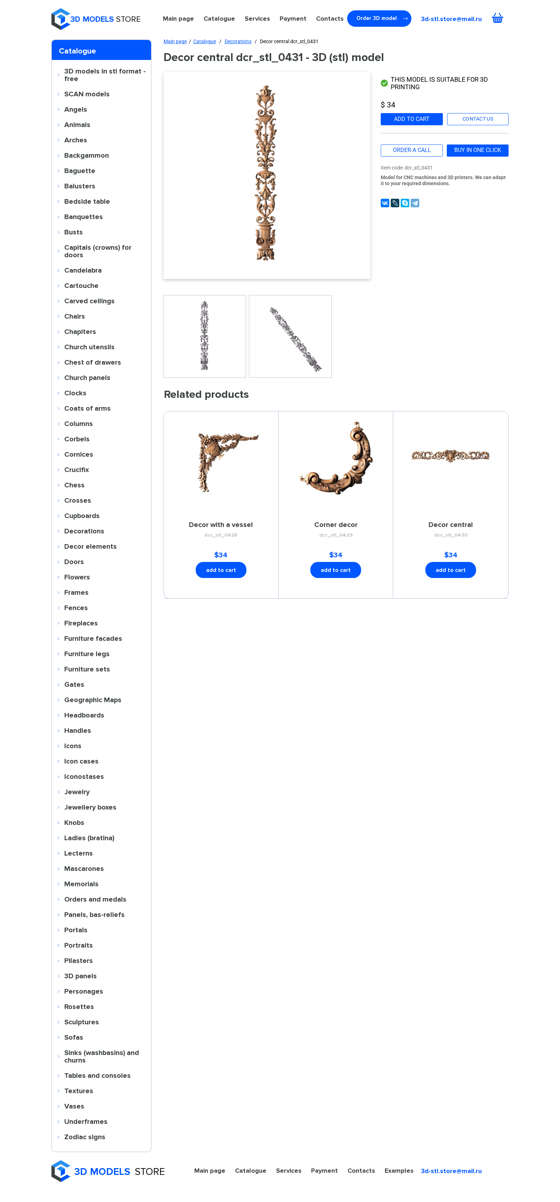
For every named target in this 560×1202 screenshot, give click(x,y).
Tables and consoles (97, 1075)
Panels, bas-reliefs (94, 914)
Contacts (330, 18)
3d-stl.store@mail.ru (451, 18)
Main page (178, 18)
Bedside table (87, 201)
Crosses (77, 500)
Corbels (77, 439)
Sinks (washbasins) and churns (101, 1056)
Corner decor (336, 530)
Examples (399, 1170)
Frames (76, 592)
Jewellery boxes (90, 807)
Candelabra (83, 270)
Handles (77, 730)
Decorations (84, 531)
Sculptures (81, 1022)
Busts (73, 232)
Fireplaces (81, 623)
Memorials (81, 884)
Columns (78, 423)
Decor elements (90, 546)
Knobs (74, 822)
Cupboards (82, 515)
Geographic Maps (92, 700)
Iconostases (84, 776)
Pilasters (78, 960)
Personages (83, 991)
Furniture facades (93, 638)
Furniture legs (87, 654)
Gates (74, 684)
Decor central (451, 530)
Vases (74, 1106)
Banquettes (83, 216)
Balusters (79, 186)
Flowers (77, 577)
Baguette (79, 170)
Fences (76, 608)
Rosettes (79, 1006)
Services (257, 18)
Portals (76, 930)
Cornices (78, 454)
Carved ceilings (89, 301)
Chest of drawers (92, 362)
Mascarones (84, 868)
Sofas (73, 1037)
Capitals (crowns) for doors (97, 251)
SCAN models (87, 94)
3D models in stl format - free (105, 74)
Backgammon (86, 155)
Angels (75, 109)
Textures (78, 1091)
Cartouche (81, 285)
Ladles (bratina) (89, 838)
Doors (74, 562)
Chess (74, 485)
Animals (77, 124)
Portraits (78, 945)
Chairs (74, 316)
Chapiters (80, 331)
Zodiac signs (84, 1137)
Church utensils (89, 347)
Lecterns (78, 853)
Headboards (84, 715)
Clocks (75, 393)
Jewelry (77, 792)
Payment (293, 18)
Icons (72, 746)
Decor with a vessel (221, 530)
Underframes (86, 1121)
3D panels (80, 976)
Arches (75, 140)
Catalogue (219, 18)
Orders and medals (95, 899)
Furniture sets (87, 669)
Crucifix (76, 469)
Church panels (87, 377)
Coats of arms (87, 408)
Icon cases (81, 761)
